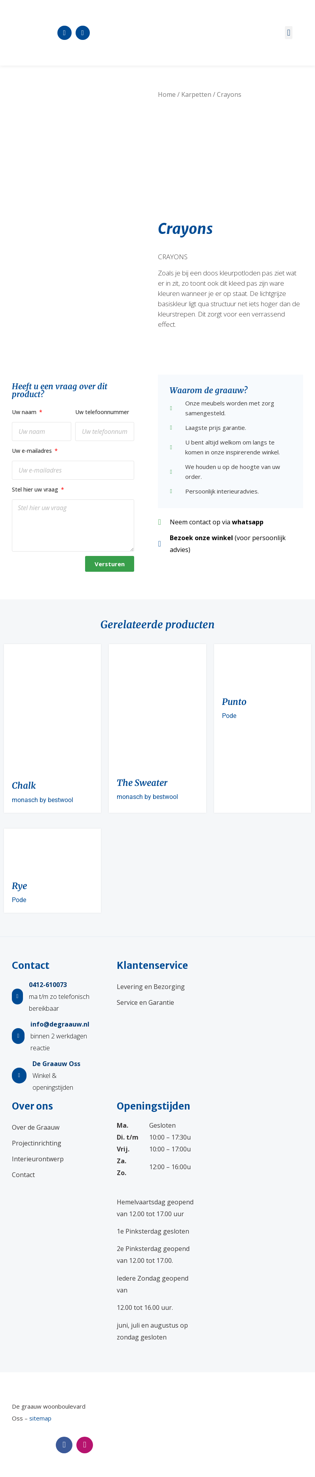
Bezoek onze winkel (201, 537)
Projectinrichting (36, 1143)
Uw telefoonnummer (102, 412)
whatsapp (248, 522)
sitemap (40, 1418)
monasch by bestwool (42, 800)
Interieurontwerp (38, 1159)
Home (167, 94)
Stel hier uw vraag (36, 489)
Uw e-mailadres (32, 450)
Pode (229, 716)
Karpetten (196, 94)
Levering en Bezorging (151, 986)
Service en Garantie (145, 1002)
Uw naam (25, 412)
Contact (23, 1174)
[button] (288, 32)
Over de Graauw (35, 1127)
